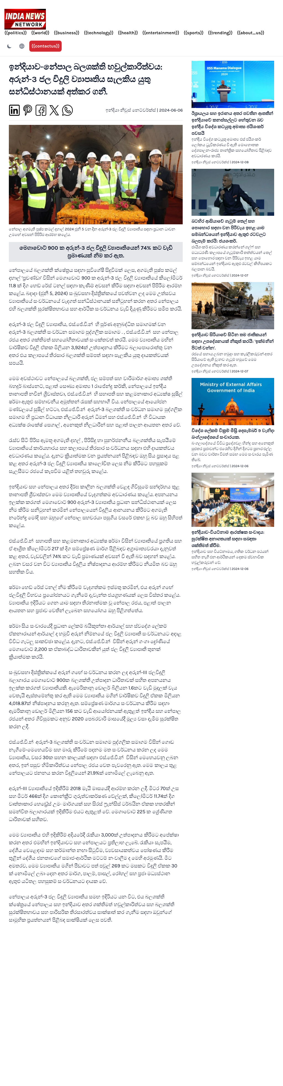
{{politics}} (15, 32)
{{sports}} (193, 32)
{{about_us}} (250, 32)
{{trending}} (220, 32)
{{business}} (67, 32)
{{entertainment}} (160, 32)
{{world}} (40, 32)
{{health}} (128, 32)
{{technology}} (98, 32)
